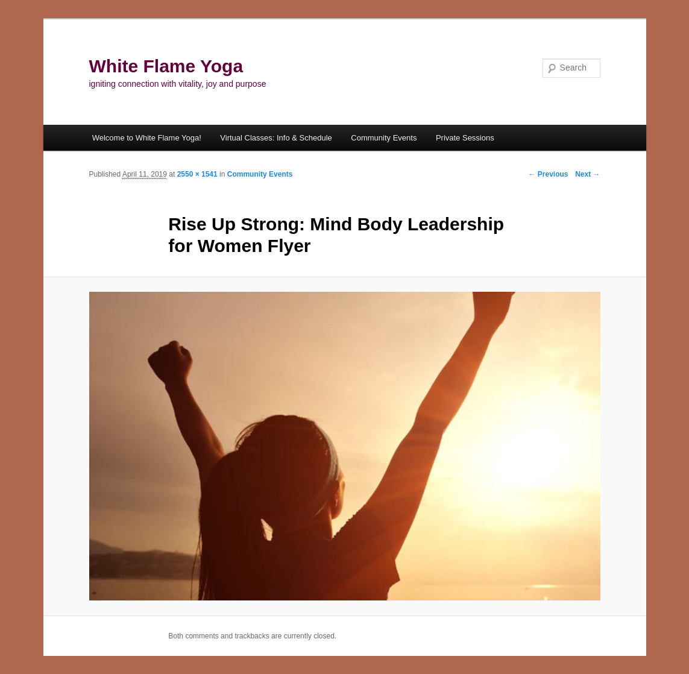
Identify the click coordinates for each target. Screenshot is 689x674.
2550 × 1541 (197, 174)
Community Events (384, 137)
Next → (587, 174)
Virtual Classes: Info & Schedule (276, 137)
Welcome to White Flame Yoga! (146, 137)
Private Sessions (465, 137)
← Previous (548, 174)
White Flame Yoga (166, 66)
